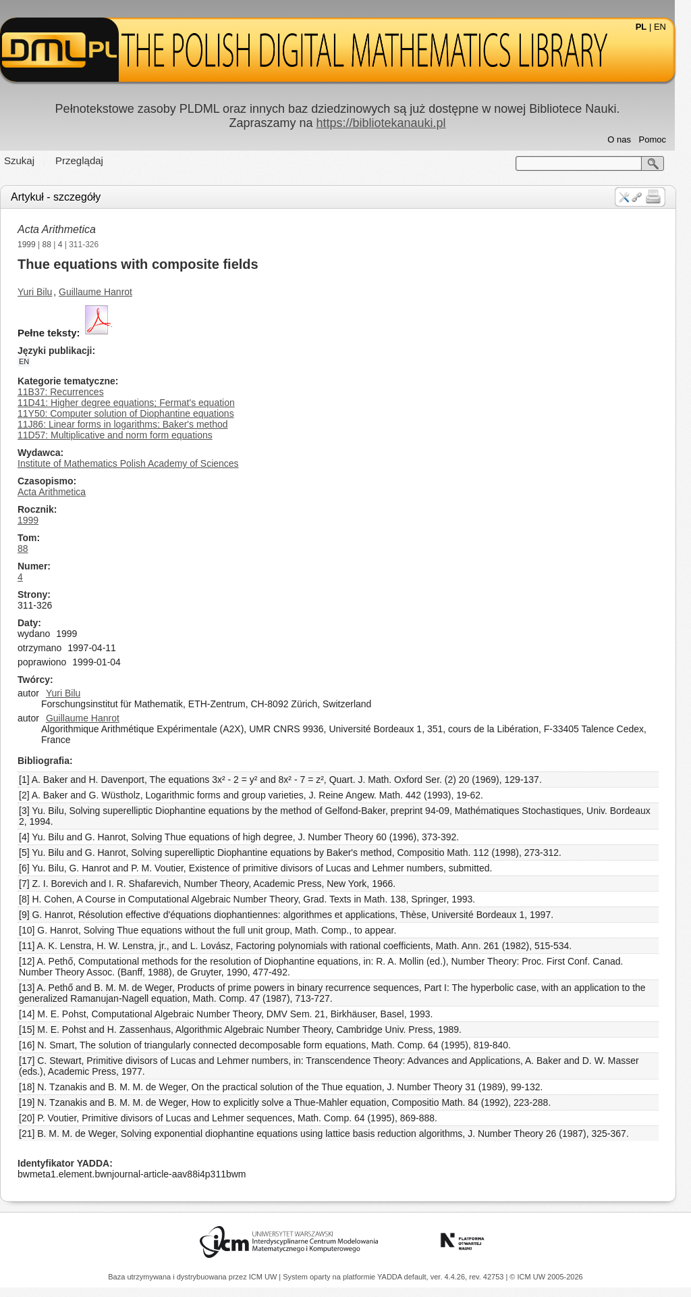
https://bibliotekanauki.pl (388, 123)
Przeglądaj (87, 160)
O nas (627, 139)
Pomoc (660, 139)
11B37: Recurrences (69, 391)
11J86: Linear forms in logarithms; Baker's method (131, 424)
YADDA (390, 1277)
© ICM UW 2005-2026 (545, 1277)
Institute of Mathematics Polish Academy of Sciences (136, 463)
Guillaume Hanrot (103, 291)
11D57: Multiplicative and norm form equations (123, 435)
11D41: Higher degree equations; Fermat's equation (134, 402)
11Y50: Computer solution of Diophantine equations (134, 413)
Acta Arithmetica (65, 229)
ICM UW (264, 1277)
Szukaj (27, 160)
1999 (35, 244)
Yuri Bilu (43, 291)
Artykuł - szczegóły (64, 197)
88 (55, 244)
